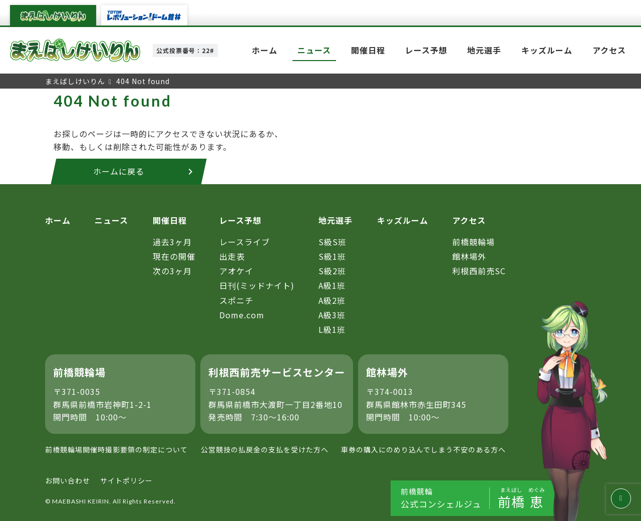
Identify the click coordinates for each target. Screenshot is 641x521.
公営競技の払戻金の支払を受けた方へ (265, 449)
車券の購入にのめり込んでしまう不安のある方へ (423, 449)
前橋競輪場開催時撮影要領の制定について (116, 449)
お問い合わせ (67, 481)
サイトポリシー (126, 481)
